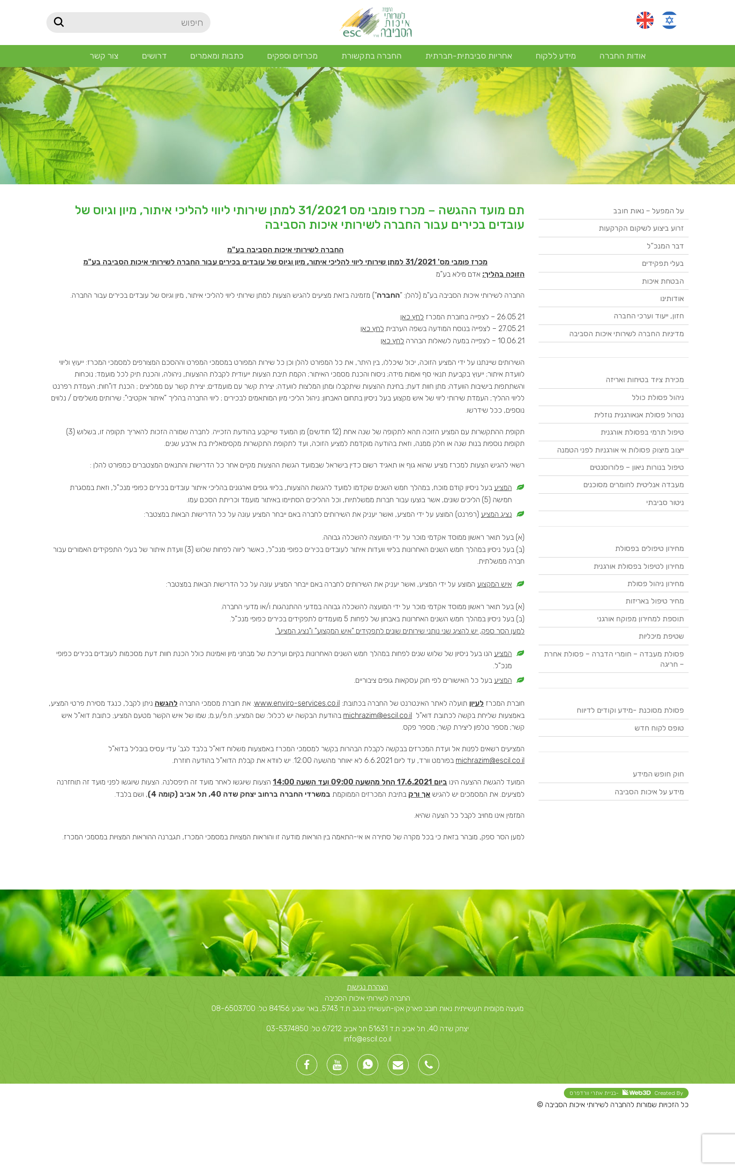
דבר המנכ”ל (665, 245)
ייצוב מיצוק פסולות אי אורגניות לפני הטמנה (620, 449)
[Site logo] (375, 21)
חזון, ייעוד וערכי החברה (649, 315)
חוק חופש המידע (658, 773)
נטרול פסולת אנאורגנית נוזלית (639, 414)
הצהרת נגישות (367, 986)
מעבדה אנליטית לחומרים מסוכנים (633, 484)
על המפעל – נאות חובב (648, 210)
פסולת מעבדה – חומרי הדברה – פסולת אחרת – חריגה (614, 659)
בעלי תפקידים (663, 263)
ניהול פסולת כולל (658, 397)
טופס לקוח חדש (659, 728)
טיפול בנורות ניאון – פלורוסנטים (637, 467)
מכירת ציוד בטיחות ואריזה (645, 379)
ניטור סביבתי (665, 502)
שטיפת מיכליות (661, 636)
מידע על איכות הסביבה (649, 791)
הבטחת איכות (663, 281)
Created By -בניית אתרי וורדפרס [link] (626, 1092)
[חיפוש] (128, 22)
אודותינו (672, 298)
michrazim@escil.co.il (377, 715)
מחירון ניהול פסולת (655, 583)
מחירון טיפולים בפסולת (649, 548)
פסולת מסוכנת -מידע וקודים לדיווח (630, 710)
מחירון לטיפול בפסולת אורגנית (638, 566)
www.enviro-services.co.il (297, 703)
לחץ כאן (412, 316)
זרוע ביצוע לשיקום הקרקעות (641, 228)
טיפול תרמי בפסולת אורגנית (642, 432)
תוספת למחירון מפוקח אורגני (640, 618)
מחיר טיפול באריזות (654, 600)
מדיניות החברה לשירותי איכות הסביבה (626, 333)
